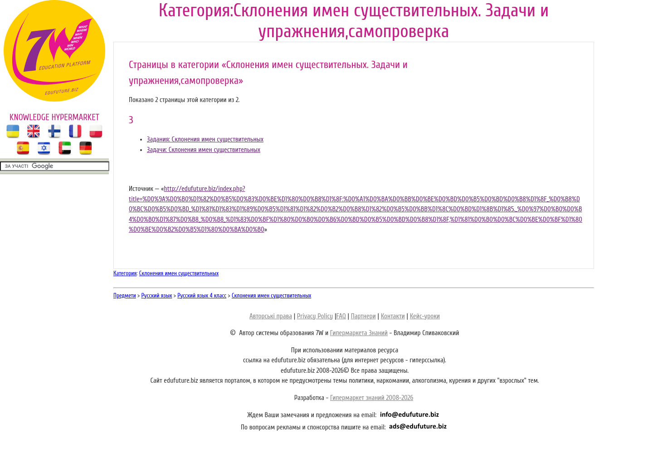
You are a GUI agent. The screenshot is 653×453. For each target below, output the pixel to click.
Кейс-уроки (425, 316)
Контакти (393, 316)
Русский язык (156, 295)
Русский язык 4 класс (201, 295)
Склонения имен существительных (179, 273)
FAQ (341, 316)
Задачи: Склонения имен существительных (203, 150)
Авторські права (270, 316)
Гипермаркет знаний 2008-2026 (371, 398)
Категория (124, 273)
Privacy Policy (315, 316)
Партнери (363, 316)
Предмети (124, 295)
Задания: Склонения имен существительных (205, 139)
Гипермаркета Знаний (359, 333)
